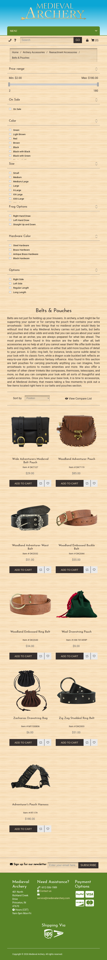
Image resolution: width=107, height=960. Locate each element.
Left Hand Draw (21, 220)
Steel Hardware (21, 245)
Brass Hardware (21, 249)
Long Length (19, 292)
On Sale (14, 99)
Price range (17, 69)
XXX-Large (18, 198)
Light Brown (19, 134)
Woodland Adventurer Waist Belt (30, 547)
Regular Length (21, 287)
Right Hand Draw (22, 215)
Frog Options (18, 206)
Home (15, 52)
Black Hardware (21, 258)
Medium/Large (20, 181)
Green (16, 130)
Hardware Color (20, 236)
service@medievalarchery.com (53, 898)
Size (12, 163)
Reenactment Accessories (63, 52)
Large (16, 185)
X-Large (17, 190)
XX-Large (18, 194)
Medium (17, 177)
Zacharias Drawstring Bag (30, 718)
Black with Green (22, 155)
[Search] (47, 40)
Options (14, 270)
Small (16, 173)
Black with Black (21, 151)
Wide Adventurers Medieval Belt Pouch (30, 461)
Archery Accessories (34, 52)
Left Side (17, 283)
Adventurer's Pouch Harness (30, 804)
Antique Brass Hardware (25, 254)
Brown (16, 142)
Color (12, 120)
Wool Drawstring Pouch (77, 631)
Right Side (18, 279)
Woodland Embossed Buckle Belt (76, 547)
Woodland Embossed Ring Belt (30, 631)
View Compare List (78, 398)
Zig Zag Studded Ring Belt (76, 718)
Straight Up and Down (24, 224)
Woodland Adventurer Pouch (76, 459)
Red (15, 138)
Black (16, 147)
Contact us (45, 891)
